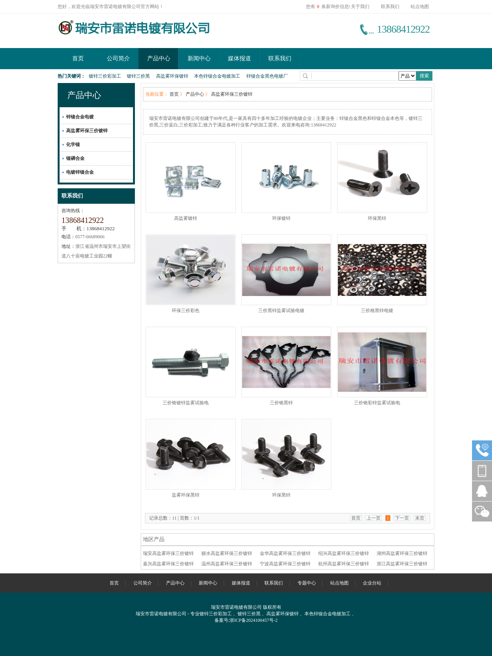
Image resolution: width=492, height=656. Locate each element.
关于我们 (360, 6)
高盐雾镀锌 (185, 218)
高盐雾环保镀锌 (172, 76)
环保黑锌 (377, 218)
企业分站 (372, 583)
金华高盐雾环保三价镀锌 (285, 553)
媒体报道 (239, 58)
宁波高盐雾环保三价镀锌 (285, 563)
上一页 (374, 518)
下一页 (402, 518)
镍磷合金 (75, 158)
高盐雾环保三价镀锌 (87, 130)
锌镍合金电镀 (80, 117)
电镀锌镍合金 (80, 172)
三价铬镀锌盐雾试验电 (186, 402)
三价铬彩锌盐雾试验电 (377, 402)
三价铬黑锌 (281, 402)
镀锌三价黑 (138, 76)
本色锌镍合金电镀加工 (217, 76)
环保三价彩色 (185, 310)
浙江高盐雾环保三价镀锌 (402, 563)
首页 (78, 58)
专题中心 (307, 583)
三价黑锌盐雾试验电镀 (281, 310)
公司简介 (118, 58)
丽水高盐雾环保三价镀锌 (226, 553)
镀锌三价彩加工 (105, 76)
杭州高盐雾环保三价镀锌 (343, 563)
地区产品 (154, 539)
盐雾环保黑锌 (185, 495)
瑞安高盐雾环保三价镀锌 (168, 553)
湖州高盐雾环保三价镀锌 (402, 553)
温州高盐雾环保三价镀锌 (226, 563)
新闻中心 (199, 58)
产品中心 (158, 58)
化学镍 (73, 144)
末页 (419, 518)
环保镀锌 (281, 218)
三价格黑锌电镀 (377, 310)
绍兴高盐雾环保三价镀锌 (343, 553)
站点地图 (420, 6)
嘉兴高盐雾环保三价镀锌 (168, 563)
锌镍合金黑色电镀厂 (267, 76)
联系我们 (390, 6)
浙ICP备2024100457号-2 (253, 620)
